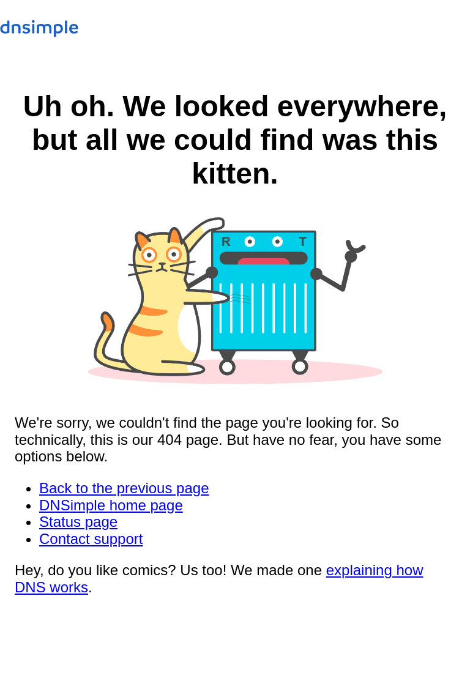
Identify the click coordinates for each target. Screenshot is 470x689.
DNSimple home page (111, 505)
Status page (78, 521)
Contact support (91, 539)
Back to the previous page (124, 488)
